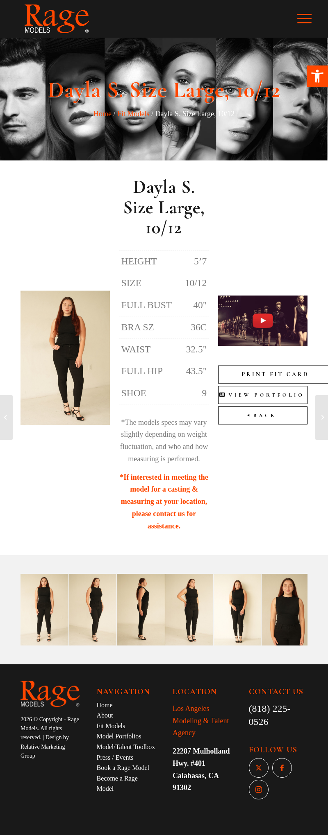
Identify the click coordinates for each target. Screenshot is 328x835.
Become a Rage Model (117, 783)
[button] (317, 76)
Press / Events (115, 757)
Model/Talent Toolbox (126, 746)
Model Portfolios (119, 736)
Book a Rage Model (123, 767)
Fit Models (133, 114)
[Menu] (308, 18)
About (105, 715)
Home (102, 114)
